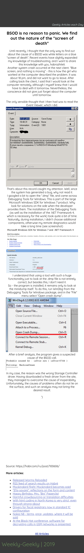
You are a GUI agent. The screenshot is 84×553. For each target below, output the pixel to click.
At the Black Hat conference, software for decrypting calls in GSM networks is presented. (42, 522)
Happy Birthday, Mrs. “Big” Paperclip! (36, 493)
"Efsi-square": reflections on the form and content (44, 490)
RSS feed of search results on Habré (35, 483)
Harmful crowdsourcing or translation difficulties (43, 497)
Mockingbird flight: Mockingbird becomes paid (42, 487)
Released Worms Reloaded (30, 480)
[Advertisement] (42, 428)
